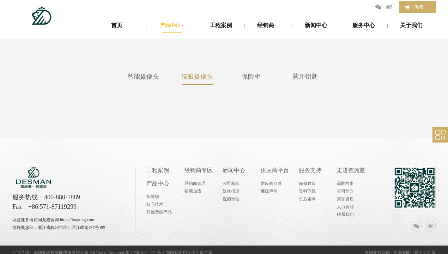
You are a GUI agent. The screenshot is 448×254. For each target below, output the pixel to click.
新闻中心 (234, 170)
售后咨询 (307, 198)
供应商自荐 (271, 183)
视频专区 (231, 198)
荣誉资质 (345, 198)
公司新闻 (231, 183)
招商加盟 (192, 191)
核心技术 (154, 204)
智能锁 (152, 196)
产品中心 (157, 183)
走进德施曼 (351, 170)
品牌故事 (345, 183)
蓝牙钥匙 (305, 76)
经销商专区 (198, 170)
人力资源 (345, 206)
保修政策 (307, 183)
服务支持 (310, 170)
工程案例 (157, 170)
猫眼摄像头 (197, 76)
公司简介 (345, 191)
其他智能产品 (159, 212)
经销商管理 (195, 183)
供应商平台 (275, 170)
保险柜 (251, 76)
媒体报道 (231, 191)
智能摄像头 (143, 76)
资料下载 (307, 191)
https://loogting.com (77, 219)
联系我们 (345, 214)
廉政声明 (269, 191)
